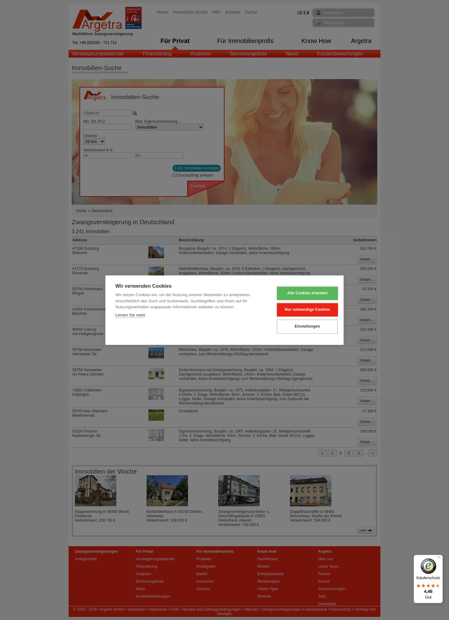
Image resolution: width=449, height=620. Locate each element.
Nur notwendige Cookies (303, 310)
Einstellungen (302, 326)
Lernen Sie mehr (130, 315)
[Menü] (439, 558)
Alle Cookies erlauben (303, 293)
